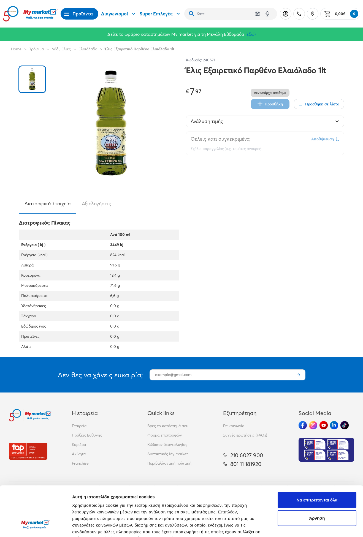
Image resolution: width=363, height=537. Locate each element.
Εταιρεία (79, 425)
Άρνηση (317, 475)
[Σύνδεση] (285, 14)
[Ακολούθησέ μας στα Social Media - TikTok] (344, 425)
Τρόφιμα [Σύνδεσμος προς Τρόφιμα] (36, 49)
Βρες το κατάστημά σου (167, 425)
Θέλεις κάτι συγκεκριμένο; (220, 139)
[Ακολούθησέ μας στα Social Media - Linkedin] (334, 425)
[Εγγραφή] (298, 375)
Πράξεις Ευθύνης (87, 435)
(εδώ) (250, 34)
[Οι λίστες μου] (319, 104)
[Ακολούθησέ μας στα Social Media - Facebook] (303, 425)
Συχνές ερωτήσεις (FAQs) (245, 435)
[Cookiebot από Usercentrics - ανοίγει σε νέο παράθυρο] (36, 526)
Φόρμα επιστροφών (164, 435)
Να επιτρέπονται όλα (317, 457)
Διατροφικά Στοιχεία (48, 203)
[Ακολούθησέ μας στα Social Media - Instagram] (313, 425)
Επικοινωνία (233, 425)
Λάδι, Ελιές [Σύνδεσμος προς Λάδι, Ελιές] (61, 49)
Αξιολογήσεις (96, 203)
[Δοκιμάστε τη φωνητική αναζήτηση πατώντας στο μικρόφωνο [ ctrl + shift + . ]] (267, 14)
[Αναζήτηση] (191, 14)
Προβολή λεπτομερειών (96, 526)
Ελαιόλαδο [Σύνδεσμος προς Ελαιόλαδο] (87, 49)
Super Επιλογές (161, 13)
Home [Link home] (16, 49)
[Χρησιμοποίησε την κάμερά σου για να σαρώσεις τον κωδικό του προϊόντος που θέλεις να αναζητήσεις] (257, 14)
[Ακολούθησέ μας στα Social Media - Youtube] (323, 425)
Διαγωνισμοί (119, 13)
